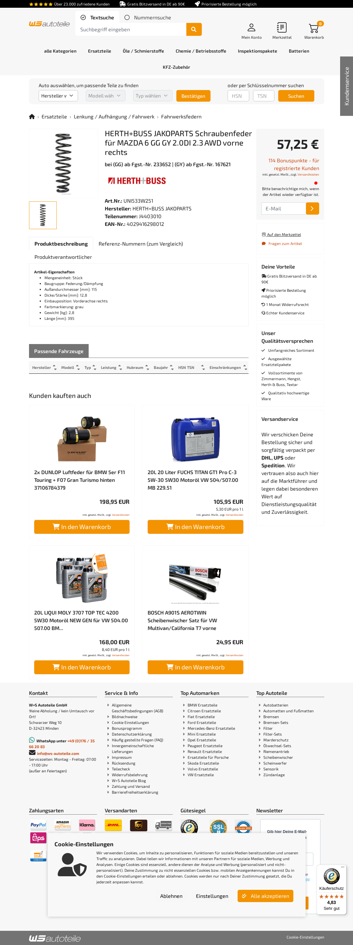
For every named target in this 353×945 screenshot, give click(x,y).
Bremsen (271, 716)
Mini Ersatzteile (202, 734)
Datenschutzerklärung (132, 734)
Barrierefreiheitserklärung (135, 792)
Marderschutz (276, 739)
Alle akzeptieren (265, 896)
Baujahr (162, 367)
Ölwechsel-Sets (277, 745)
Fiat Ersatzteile (201, 716)
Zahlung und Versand (131, 786)
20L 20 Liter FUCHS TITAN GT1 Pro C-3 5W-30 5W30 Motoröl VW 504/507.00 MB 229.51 (193, 480)
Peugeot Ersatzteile (205, 745)
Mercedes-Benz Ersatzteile (211, 728)
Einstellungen (212, 896)
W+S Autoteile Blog (129, 780)
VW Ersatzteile (201, 774)
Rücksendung (123, 763)
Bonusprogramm (127, 728)
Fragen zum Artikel (281, 243)
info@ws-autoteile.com (58, 753)
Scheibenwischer (278, 757)
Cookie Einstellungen (130, 722)
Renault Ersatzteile (205, 751)
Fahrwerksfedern (181, 116)
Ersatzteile (54, 116)
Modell (67, 367)
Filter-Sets (272, 734)
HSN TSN (188, 367)
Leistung (109, 367)
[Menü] (343, 868)
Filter (268, 728)
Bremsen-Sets (275, 722)
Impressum (122, 757)
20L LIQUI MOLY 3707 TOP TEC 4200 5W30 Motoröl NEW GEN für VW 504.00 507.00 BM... (81, 620)
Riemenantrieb (276, 751)
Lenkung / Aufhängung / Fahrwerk (114, 116)
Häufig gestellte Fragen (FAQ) (137, 739)
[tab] (97, 17)
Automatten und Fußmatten (288, 710)
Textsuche (101, 17)
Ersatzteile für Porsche (208, 757)
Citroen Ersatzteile (204, 710)
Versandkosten (121, 514)
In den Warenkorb (82, 526)
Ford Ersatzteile (202, 722)
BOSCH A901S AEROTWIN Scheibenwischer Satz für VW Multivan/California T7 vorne (182, 620)
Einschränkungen (225, 367)
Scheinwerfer (275, 763)
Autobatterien (275, 705)
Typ (88, 367)
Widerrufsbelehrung (130, 774)
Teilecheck (121, 769)
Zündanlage (274, 774)
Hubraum (135, 367)
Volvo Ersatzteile (203, 769)
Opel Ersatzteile (202, 739)
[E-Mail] (312, 208)
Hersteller (41, 367)
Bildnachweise (124, 716)
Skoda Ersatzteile (203, 763)
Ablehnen (171, 896)
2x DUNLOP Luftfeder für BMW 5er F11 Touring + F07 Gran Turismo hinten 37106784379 (79, 480)
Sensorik (271, 769)
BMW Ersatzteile (202, 705)
